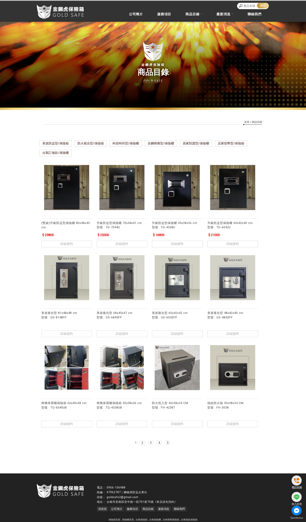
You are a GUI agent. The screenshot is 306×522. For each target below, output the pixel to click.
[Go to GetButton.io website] (296, 518)
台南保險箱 (141, 518)
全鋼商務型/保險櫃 (161, 144)
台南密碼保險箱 (171, 518)
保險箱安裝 (114, 518)
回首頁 (102, 507)
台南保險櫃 (155, 518)
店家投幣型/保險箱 (231, 144)
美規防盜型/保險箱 (55, 144)
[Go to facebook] (296, 510)
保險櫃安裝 (128, 518)
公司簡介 (128, 15)
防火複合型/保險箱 (90, 144)
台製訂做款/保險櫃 (55, 153)
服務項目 (158, 15)
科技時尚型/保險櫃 (126, 144)
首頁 (246, 122)
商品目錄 (189, 15)
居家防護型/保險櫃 (196, 144)
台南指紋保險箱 (189, 518)
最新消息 (222, 15)
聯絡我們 (254, 15)
